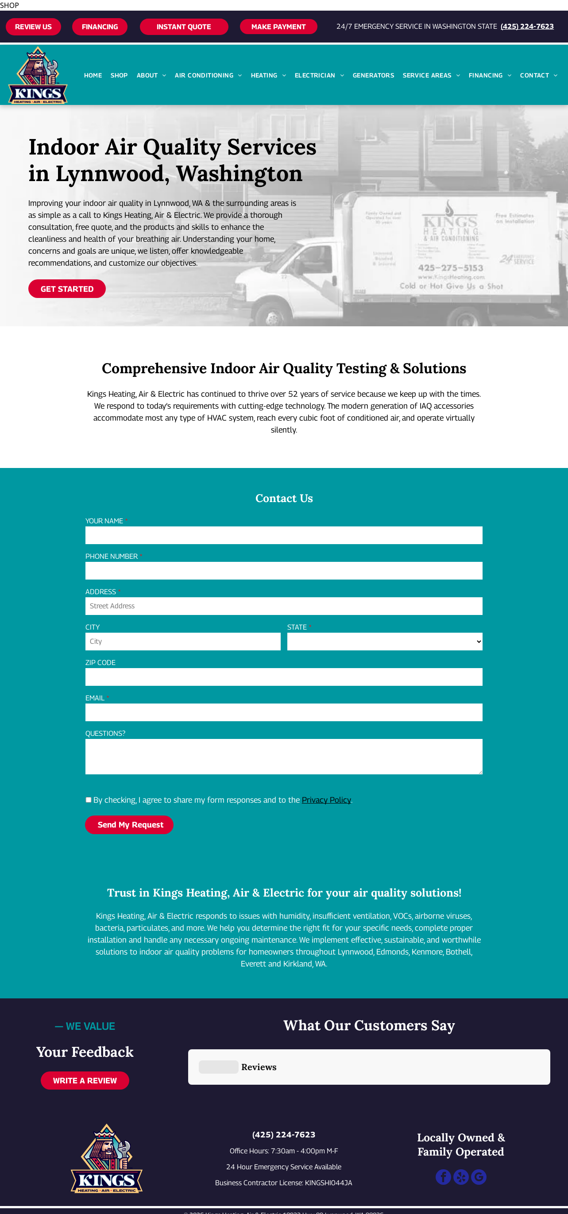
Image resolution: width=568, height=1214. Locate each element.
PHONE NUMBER (111, 556)
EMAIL (94, 698)
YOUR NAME (104, 521)
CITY (92, 627)
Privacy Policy (326, 799)
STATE (297, 627)
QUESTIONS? (105, 733)
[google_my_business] (479, 1135)
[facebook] (443, 1135)
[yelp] (461, 1135)
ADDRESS (100, 592)
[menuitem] (93, 75)
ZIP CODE (100, 662)
